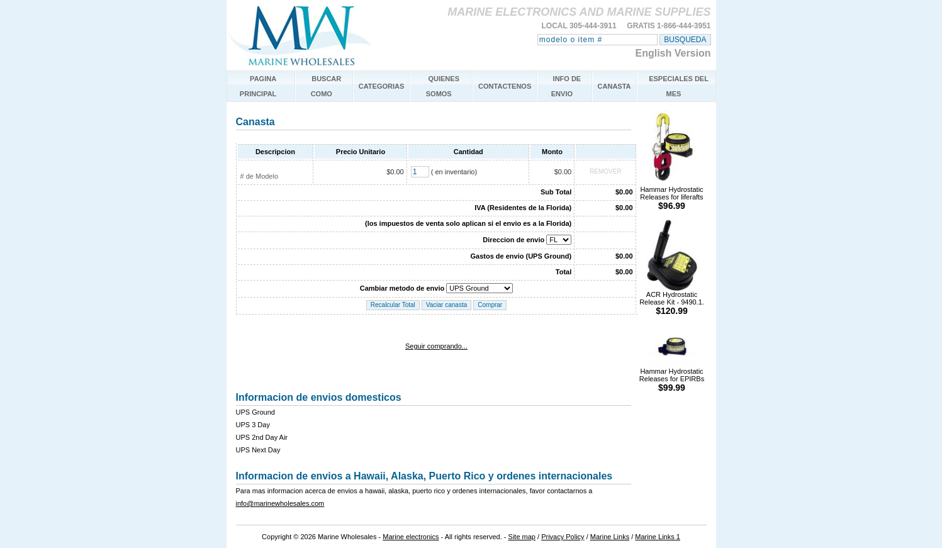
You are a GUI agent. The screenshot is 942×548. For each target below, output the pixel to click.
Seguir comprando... (436, 346)
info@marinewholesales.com (280, 503)
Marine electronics (411, 536)
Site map (521, 536)
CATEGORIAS (382, 86)
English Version (672, 53)
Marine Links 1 (657, 536)
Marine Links (609, 536)
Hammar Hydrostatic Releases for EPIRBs (671, 376)
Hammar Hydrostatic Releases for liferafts (671, 194)
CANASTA (614, 86)
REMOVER (606, 171)
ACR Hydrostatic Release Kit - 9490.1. (671, 299)
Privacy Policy (562, 536)
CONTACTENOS (504, 86)
